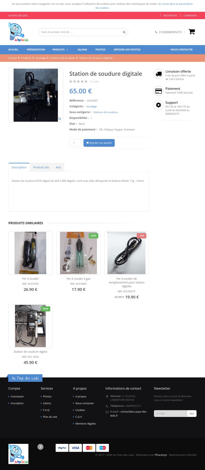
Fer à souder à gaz (78, 278)
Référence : (77, 100)
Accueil (13, 49)
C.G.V (78, 417)
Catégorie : (76, 106)
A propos (80, 396)
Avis (58, 167)
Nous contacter (182, 49)
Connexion (190, 15)
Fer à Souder (30, 278)
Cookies (80, 410)
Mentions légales (85, 423)
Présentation (36, 49)
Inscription (170, 15)
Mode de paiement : (83, 129)
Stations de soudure (105, 112)
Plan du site (50, 417)
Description (19, 167)
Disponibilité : (78, 118)
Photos (100, 49)
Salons (82, 49)
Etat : (72, 123)
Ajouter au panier (99, 143)
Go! (192, 413)
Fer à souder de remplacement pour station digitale (127, 282)
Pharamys (161, 455)
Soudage (91, 106)
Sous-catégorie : (80, 112)
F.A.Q (46, 410)
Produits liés (41, 167)
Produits (58, 49)
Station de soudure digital (30, 351)
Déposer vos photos (127, 49)
